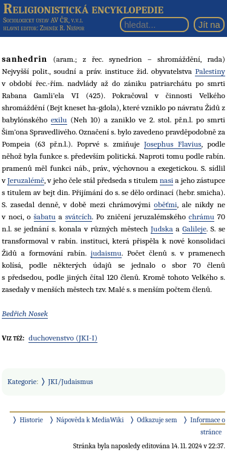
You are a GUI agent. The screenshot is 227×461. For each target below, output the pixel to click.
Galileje (194, 228)
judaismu (106, 252)
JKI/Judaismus (70, 381)
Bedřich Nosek (25, 313)
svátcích (78, 216)
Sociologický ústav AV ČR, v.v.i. (43, 20)
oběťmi (165, 204)
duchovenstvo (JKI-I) (62, 337)
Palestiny (210, 71)
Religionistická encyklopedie (83, 8)
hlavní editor (19, 28)
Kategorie (21, 381)
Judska (162, 228)
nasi (167, 180)
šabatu (45, 216)
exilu (59, 119)
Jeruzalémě (25, 180)
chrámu (201, 216)
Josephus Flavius (173, 143)
